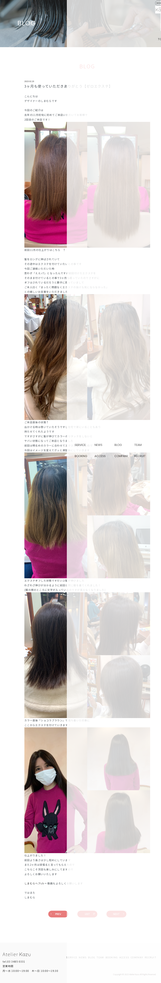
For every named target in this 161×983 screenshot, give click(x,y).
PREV (56, 914)
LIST (90, 914)
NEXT (118, 914)
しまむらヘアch (34, 883)
